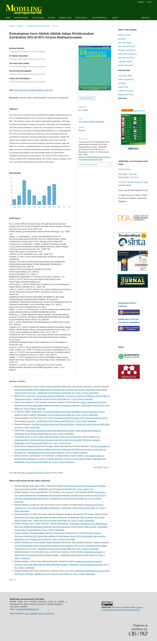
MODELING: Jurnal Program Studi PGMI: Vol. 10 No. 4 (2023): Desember (58, 452)
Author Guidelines (125, 79)
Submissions (81, 17)
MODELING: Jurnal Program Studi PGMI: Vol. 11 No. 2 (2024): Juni (65, 489)
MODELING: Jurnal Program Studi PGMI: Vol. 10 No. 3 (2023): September (68, 393)
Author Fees (123, 87)
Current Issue (38, 17)
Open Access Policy (126, 57)
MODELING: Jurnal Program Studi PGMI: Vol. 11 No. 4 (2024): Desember (63, 399)
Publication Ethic (125, 75)
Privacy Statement (125, 65)
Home (8, 17)
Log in (149, 2)
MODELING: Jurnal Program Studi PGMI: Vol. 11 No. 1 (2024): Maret (42, 443)
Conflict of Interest (126, 91)
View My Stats (139, 111)
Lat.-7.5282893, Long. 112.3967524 (39, 613)
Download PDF (88, 98)
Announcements (21, 17)
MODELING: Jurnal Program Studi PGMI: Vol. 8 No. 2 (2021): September (44, 433)
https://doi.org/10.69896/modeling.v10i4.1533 (33, 90)
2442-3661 (133, 174)
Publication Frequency (127, 54)
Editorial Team (65, 17)
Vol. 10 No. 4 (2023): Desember (38, 26)
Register (141, 2)
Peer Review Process (126, 46)
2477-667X (134, 177)
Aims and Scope (125, 42)
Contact (115, 17)
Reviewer (122, 39)
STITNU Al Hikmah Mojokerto (131, 182)
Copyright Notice (125, 61)
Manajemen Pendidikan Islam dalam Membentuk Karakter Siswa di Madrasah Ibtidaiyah (63, 430)
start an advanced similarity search (36, 472)
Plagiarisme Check (126, 94)
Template (122, 83)
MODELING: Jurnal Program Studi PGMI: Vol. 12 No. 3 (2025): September (67, 415)
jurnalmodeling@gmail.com (27, 609)
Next (105, 467)
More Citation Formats (89, 164)
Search (146, 17)
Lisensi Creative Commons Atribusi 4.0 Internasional (122, 608)
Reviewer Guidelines (126, 50)
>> (15, 579)
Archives (51, 17)
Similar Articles (17, 381)
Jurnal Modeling (99, 17)
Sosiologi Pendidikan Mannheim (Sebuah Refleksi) (53, 424)
